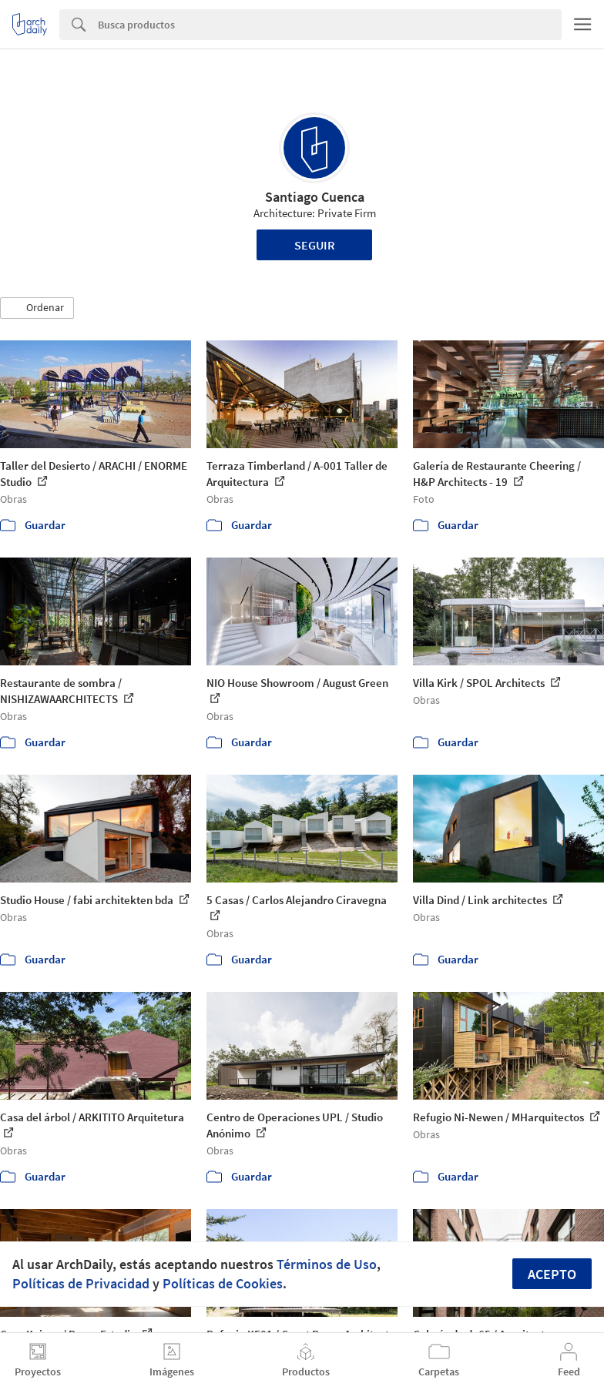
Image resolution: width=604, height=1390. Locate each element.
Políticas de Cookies (223, 1283)
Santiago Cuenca (314, 197)
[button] (37, 308)
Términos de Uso (327, 1264)
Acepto (552, 1274)
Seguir (314, 245)
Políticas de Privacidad (80, 1283)
